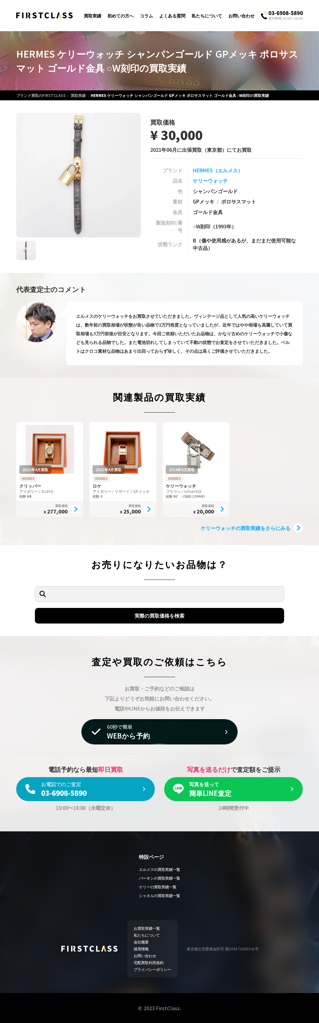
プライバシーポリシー (152, 969)
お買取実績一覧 (147, 928)
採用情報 (141, 948)
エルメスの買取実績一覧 (159, 869)
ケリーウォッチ (210, 180)
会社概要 (141, 941)
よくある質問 (172, 15)
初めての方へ (120, 15)
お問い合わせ (241, 15)
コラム (146, 15)
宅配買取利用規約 (149, 962)
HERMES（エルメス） (218, 170)
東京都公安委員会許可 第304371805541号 (223, 948)
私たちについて (207, 15)
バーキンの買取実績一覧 (159, 878)
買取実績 (92, 15)
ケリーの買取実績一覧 (157, 886)
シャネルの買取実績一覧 (159, 895)
